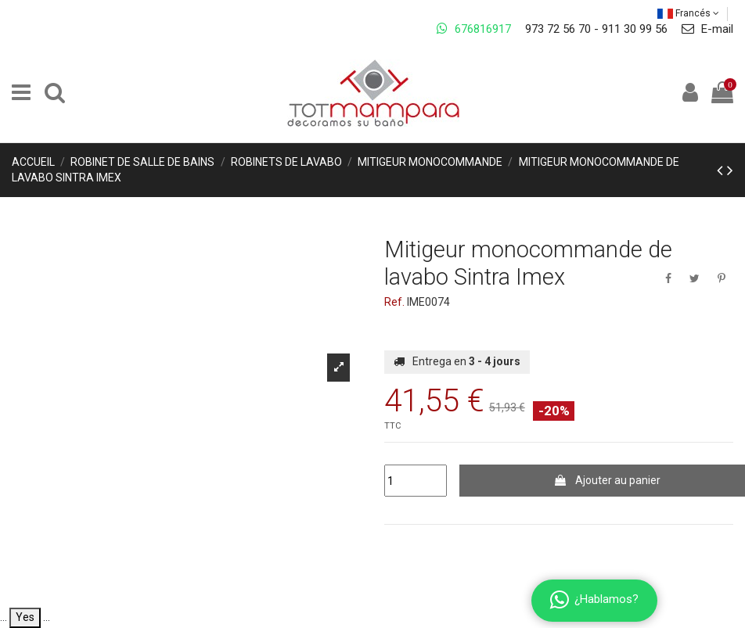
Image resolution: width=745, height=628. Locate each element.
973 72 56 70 (558, 29)
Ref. (394, 302)
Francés (688, 13)
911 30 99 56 (635, 29)
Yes (25, 617)
